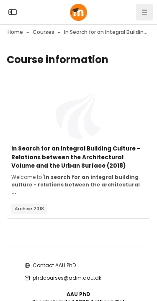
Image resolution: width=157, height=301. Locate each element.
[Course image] (78, 115)
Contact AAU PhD (54, 265)
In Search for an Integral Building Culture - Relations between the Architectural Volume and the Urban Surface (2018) (75, 157)
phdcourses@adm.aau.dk (67, 277)
